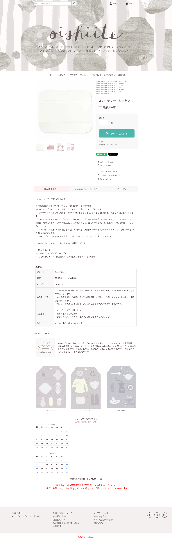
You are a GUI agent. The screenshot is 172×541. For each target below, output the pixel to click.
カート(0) (130, 4)
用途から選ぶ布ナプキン (109, 83)
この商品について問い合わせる (109, 175)
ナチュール (85, 75)
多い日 (121, 85)
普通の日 (121, 83)
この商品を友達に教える (106, 172)
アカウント (115, 4)
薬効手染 (105, 93)
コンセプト (97, 75)
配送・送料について (62, 513)
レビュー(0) (120, 189)
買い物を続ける (103, 179)
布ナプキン (62, 75)
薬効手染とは (18, 513)
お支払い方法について (63, 516)
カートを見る (100, 516)
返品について (104, 142)
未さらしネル (123, 91)
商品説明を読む (51, 189)
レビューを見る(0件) (105, 162)
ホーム (52, 75)
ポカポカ (74, 75)
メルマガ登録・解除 (103, 520)
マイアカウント (101, 513)
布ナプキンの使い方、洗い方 (26, 516)
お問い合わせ (110, 75)
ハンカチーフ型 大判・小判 (119, 81)
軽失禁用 (121, 89)
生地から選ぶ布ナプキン (109, 91)
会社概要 (122, 75)
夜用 (120, 87)
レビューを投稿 (103, 165)
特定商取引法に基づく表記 (108, 145)
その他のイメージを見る (86, 189)
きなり (111, 93)
